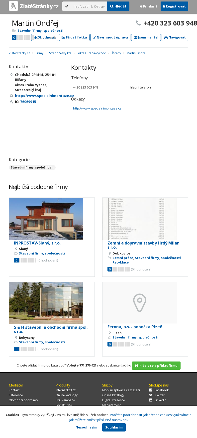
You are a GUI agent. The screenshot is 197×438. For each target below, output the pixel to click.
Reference (16, 395)
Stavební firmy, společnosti (40, 30)
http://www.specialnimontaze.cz (97, 108)
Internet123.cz (66, 390)
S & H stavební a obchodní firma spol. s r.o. (51, 329)
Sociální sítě (64, 405)
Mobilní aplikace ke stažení (121, 390)
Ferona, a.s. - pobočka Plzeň (135, 327)
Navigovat (175, 37)
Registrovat (174, 6)
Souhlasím (114, 427)
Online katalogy (67, 395)
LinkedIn (157, 400)
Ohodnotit (45, 37)
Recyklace (120, 262)
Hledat (118, 6)
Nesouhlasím (86, 427)
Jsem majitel (146, 37)
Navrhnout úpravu (110, 37)
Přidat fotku (74, 37)
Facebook (159, 390)
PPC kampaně (65, 400)
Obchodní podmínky (23, 400)
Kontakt (14, 390)
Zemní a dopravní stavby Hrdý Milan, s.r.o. (144, 245)
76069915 (28, 101)
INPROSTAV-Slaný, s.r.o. (37, 243)
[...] (89, 6)
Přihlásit (148, 6)
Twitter (157, 395)
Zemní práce (122, 258)
